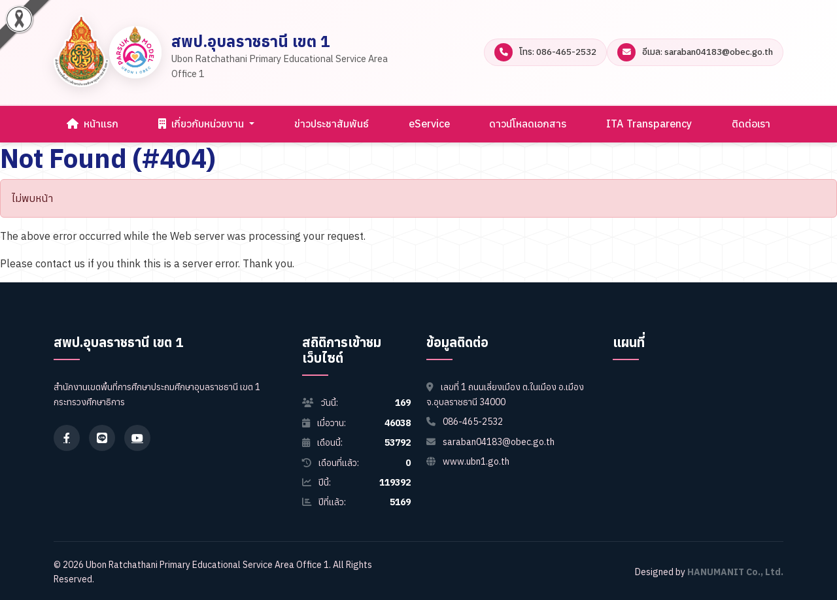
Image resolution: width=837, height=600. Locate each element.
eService (429, 123)
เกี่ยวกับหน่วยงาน (202, 123)
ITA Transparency (649, 123)
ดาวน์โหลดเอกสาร (527, 123)
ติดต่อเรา (751, 123)
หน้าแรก (92, 123)
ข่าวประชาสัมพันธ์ (331, 123)
